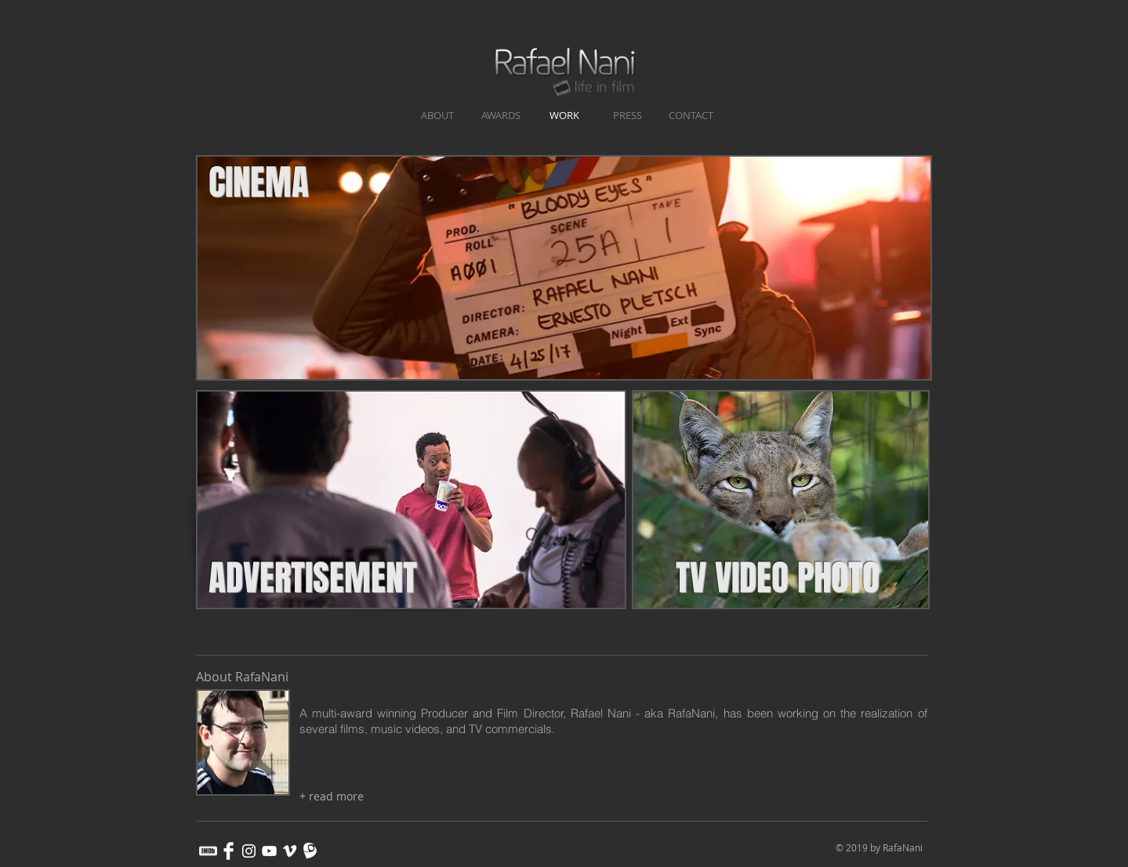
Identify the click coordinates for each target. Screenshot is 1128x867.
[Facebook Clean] (228, 851)
